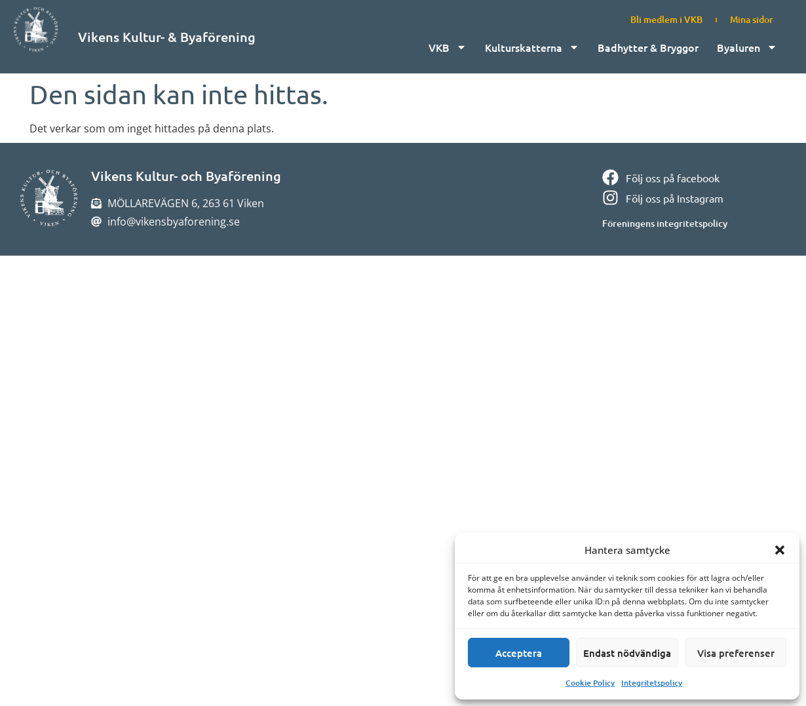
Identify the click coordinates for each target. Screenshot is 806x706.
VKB (448, 47)
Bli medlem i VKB (666, 19)
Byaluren (747, 47)
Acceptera (518, 652)
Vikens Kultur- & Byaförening (167, 36)
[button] (779, 550)
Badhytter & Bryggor (648, 47)
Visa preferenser (736, 652)
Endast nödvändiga (627, 652)
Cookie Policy (590, 682)
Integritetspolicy (651, 682)
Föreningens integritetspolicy (664, 223)
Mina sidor (751, 19)
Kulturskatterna (532, 47)
